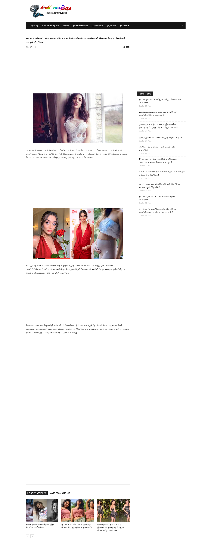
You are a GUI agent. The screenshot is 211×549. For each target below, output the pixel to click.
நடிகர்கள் (111, 25)
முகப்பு (34, 25)
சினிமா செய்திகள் (50, 25)
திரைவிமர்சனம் (80, 25)
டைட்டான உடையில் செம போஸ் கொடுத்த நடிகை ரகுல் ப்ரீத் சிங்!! (159, 185)
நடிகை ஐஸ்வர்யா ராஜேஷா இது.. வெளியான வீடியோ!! (160, 101)
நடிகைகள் (124, 25)
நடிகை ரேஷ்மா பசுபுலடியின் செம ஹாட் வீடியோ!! (158, 198)
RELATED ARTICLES (36, 493)
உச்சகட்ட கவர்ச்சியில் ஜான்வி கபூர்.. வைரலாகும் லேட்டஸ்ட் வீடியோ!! (162, 173)
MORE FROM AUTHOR (59, 493)
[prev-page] (27, 536)
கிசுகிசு (66, 25)
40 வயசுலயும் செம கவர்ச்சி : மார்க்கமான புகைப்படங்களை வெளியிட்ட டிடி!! (158, 161)
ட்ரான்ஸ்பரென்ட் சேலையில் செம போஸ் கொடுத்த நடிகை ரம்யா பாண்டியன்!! (158, 210)
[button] (182, 25)
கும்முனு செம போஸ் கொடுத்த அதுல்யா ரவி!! (161, 137)
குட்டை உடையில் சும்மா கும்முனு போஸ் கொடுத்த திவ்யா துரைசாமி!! (158, 113)
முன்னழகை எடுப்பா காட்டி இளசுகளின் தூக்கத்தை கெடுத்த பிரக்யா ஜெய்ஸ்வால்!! (110, 527)
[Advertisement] (78, 72)
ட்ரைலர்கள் (97, 25)
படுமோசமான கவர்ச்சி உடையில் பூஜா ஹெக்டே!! (157, 148)
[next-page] (32, 536)
